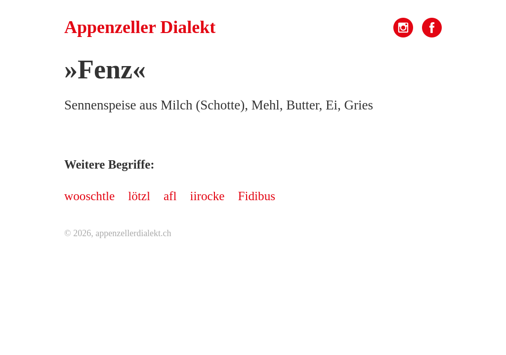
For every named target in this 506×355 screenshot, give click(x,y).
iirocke (207, 196)
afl (170, 196)
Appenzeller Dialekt (139, 27)
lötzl (139, 196)
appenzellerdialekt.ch (133, 233)
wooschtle (89, 196)
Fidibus (256, 196)
